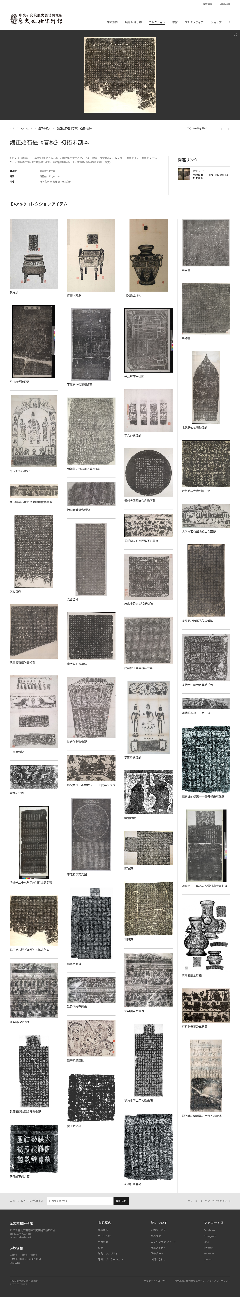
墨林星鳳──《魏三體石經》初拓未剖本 (210, 176)
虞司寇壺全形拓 (192, 975)
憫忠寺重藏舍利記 (78, 510)
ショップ (216, 22)
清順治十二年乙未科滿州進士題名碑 (204, 886)
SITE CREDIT (22, 1284)
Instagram (210, 1236)
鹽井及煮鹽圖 (75, 1060)
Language (225, 3)
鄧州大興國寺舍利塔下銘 (140, 501)
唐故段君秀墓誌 (77, 664)
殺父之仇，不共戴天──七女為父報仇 (91, 785)
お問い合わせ (158, 1259)
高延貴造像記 (132, 757)
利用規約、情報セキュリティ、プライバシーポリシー (202, 1280)
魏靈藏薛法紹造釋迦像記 (25, 1112)
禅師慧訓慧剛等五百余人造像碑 (202, 1116)
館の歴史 (156, 1236)
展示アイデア (158, 1247)
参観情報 (103, 1230)
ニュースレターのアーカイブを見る (209, 1201)
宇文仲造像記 (132, 435)
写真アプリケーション (110, 1259)
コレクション (157, 22)
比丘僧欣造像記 (77, 742)
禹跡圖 (186, 338)
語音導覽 (103, 1241)
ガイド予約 (104, 1236)
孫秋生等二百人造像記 (138, 1101)
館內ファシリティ (108, 1253)
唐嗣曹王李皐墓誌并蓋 (138, 668)
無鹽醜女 (130, 818)
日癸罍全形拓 (132, 295)
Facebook (209, 1230)
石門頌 (128, 940)
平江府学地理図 (20, 382)
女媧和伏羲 (17, 793)
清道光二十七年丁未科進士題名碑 (31, 883)
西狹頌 (128, 869)
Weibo (208, 1259)
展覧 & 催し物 (133, 22)
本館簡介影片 (158, 1230)
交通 (100, 1247)
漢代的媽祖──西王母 (196, 713)
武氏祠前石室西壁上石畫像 (199, 531)
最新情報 (207, 3)
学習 (175, 22)
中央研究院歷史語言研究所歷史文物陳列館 (36, 19)
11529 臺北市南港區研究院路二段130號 (32, 1230)
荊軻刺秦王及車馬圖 (194, 1027)
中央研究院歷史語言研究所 (24, 1281)
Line (206, 1241)
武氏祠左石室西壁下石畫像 (141, 541)
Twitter (208, 1247)
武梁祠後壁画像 (77, 1007)
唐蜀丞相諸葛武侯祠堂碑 (197, 621)
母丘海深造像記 (20, 471)
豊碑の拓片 (44, 128)
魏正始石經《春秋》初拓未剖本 (74, 128)
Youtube (209, 1253)
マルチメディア (194, 22)
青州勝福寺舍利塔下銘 (196, 491)
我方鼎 (14, 292)
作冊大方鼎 (74, 295)
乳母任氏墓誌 (132, 1184)
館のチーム (157, 1253)
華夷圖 (186, 270)
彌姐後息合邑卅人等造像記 (84, 469)
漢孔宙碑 (15, 591)
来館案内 (112, 22)
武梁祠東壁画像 (134, 1011)
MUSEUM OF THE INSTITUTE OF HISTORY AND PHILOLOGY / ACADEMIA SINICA (43, 4)
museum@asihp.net (20, 1237)
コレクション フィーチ (163, 1241)
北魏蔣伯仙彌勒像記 (194, 427)
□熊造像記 (17, 752)
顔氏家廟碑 (74, 964)
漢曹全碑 (72, 599)
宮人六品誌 (74, 1126)
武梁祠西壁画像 (20, 1022)
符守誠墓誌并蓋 (20, 1176)
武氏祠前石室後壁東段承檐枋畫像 (31, 502)
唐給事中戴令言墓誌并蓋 (197, 685)
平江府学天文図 (77, 874)
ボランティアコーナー (155, 1280)
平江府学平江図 (134, 376)
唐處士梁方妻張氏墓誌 (138, 604)
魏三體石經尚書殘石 (22, 662)
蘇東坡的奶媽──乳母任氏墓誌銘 (203, 797)
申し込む (121, 1201)
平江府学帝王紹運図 (79, 385)
